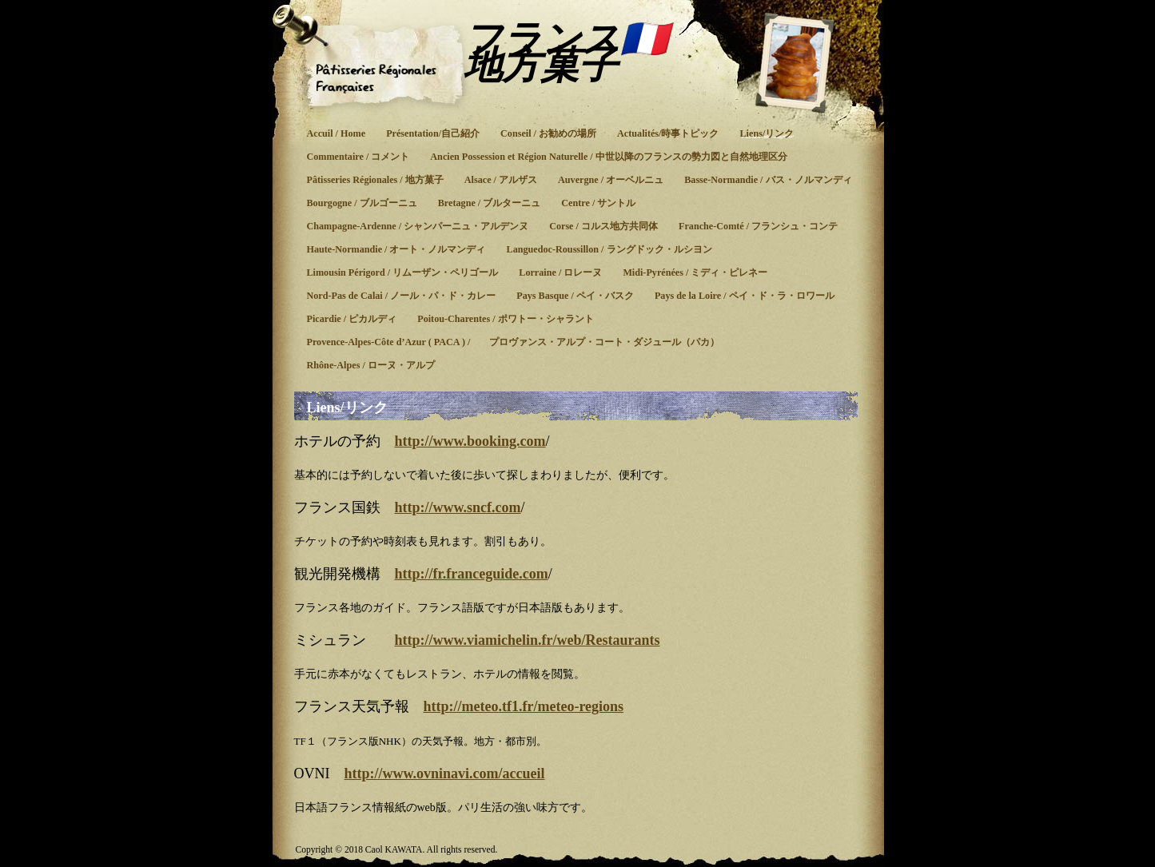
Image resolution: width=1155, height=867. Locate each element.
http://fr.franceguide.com (471, 574)
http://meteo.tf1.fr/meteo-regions (524, 706)
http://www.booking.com (470, 441)
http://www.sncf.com (458, 507)
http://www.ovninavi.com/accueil (445, 773)
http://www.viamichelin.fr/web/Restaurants (527, 640)
